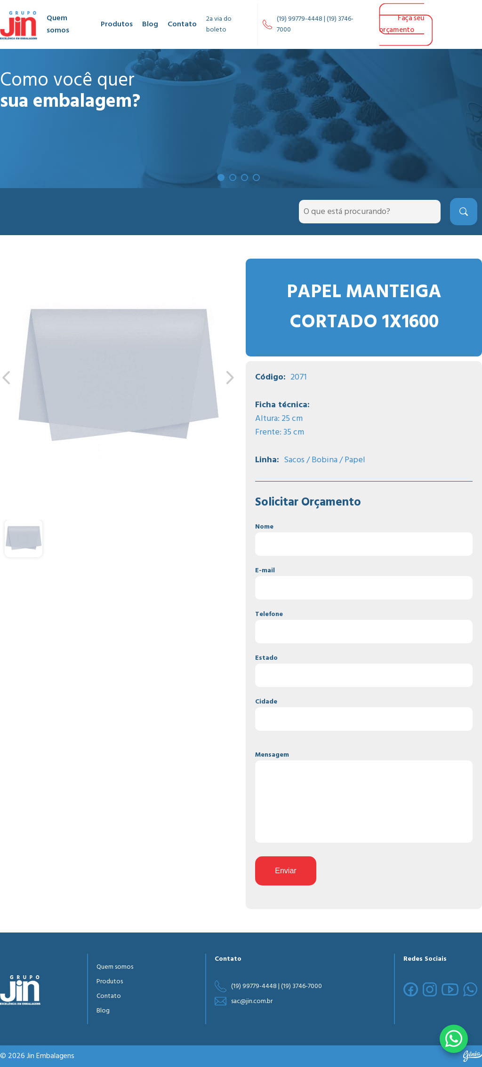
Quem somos (58, 24)
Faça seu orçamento (401, 24)
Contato (182, 24)
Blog (150, 24)
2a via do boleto (219, 24)
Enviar (285, 871)
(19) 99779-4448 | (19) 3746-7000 (315, 24)
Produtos (117, 24)
